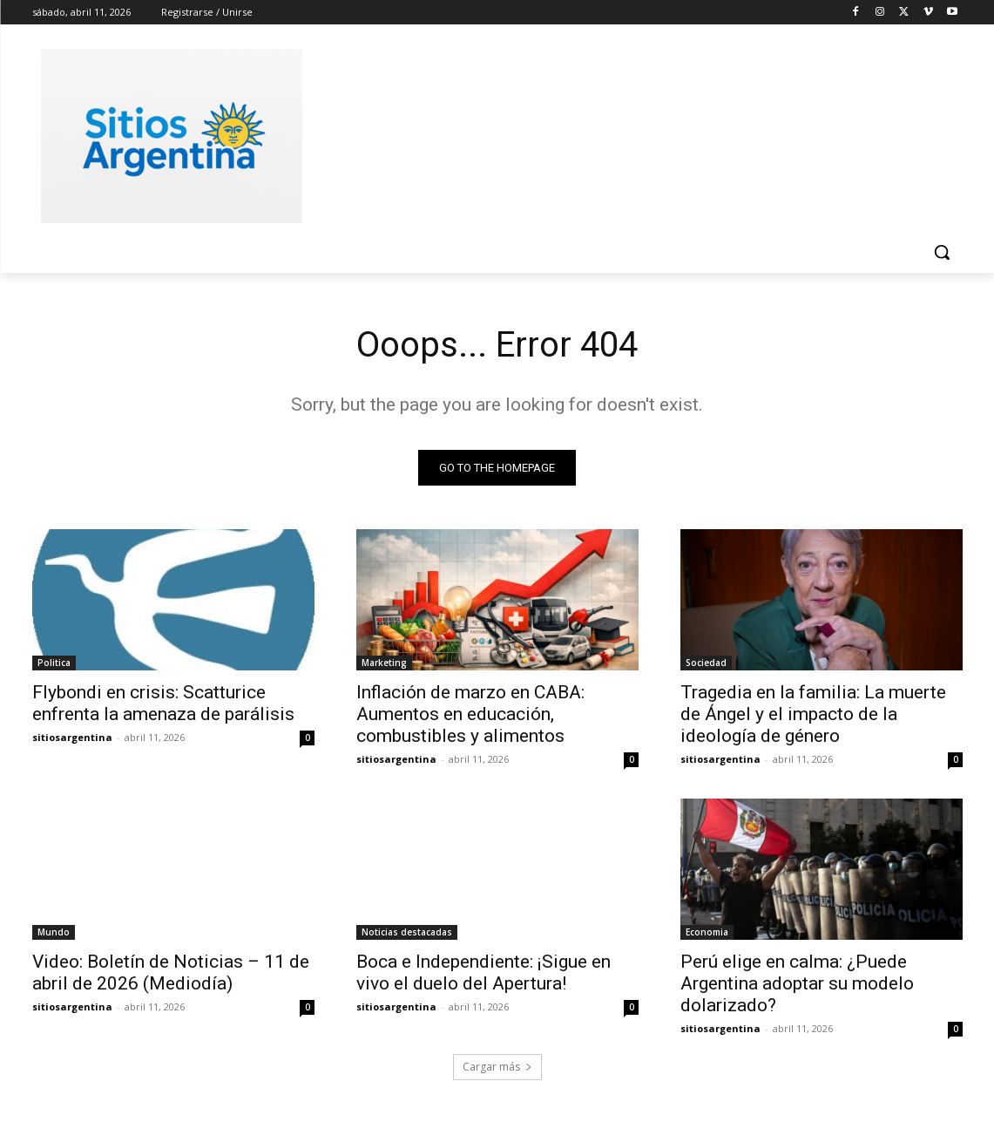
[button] (942, 252)
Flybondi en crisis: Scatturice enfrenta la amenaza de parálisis (163, 703)
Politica (54, 662)
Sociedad (706, 662)
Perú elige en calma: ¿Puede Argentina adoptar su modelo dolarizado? (797, 983)
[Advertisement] (628, 133)
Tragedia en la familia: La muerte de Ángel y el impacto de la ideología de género (813, 714)
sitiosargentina (72, 737)
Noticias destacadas (407, 932)
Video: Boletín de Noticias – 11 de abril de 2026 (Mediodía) (170, 972)
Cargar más (497, 1066)
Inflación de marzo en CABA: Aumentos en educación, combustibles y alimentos (470, 714)
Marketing (384, 662)
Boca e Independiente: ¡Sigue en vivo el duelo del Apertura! (483, 972)
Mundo (53, 932)
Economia (707, 932)
